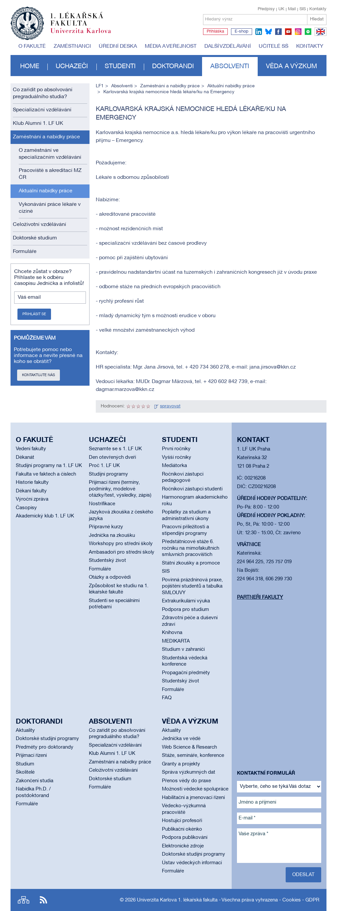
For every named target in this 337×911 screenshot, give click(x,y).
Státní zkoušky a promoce (191, 563)
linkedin (258, 31)
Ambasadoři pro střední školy (121, 552)
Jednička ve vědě (181, 738)
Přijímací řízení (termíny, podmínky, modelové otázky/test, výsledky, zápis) (120, 489)
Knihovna (172, 632)
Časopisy (26, 508)
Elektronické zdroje (183, 846)
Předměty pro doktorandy (44, 747)
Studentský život (107, 560)
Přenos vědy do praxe (186, 781)
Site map (23, 900)
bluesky (268, 31)
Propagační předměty (186, 673)
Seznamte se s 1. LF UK (115, 449)
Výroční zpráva (32, 499)
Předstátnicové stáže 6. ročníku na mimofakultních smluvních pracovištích (190, 548)
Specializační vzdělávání (42, 110)
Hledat (317, 19)
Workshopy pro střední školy (121, 543)
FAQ (166, 698)
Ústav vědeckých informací (192, 863)
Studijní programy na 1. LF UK (49, 465)
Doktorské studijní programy (47, 738)
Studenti (120, 66)
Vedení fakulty (31, 449)
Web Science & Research (189, 747)
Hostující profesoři (182, 820)
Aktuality (25, 730)
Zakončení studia (34, 781)
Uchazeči (72, 66)
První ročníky (176, 449)
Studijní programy (108, 474)
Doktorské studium (35, 238)
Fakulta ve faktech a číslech (46, 474)
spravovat (170, 406)
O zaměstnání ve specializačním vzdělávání (50, 154)
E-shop (241, 32)
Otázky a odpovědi (110, 577)
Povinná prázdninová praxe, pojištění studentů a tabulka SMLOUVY (192, 586)
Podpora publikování (184, 837)
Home (29, 66)
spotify (308, 31)
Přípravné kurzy (106, 527)
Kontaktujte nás (38, 375)
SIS (302, 9)
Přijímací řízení (31, 755)
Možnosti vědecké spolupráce (195, 789)
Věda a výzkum (291, 66)
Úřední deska (118, 46)
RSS (43, 900)
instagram (298, 31)
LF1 (100, 86)
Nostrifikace (102, 504)
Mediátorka (174, 465)
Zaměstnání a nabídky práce (46, 137)
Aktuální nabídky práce (45, 191)
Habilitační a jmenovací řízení (193, 797)
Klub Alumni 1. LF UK (38, 123)
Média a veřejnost (170, 46)
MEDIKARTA (176, 641)
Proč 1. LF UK (104, 465)
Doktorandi (173, 66)
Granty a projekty (181, 764)
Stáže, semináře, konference (193, 755)
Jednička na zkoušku (112, 535)
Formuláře (25, 251)
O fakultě (32, 46)
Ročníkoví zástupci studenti (192, 489)
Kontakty (317, 9)
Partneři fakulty (260, 597)
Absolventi (229, 66)
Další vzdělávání (227, 46)
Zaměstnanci (72, 46)
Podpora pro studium (185, 609)
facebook (278, 31)
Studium (25, 764)
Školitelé (25, 772)
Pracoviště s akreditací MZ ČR (50, 174)
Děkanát (25, 457)
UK (281, 9)
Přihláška (215, 32)
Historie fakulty (32, 482)
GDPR (312, 900)
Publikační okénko (182, 829)
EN (319, 35)
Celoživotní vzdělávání (39, 224)
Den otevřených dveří (112, 457)
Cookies (291, 900)
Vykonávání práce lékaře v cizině (50, 208)
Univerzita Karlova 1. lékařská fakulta (177, 900)
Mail (292, 9)
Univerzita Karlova (85, 34)
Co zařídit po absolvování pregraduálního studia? (42, 93)
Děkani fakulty (31, 491)
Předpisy (266, 9)
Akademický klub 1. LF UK (45, 516)
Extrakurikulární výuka (186, 601)
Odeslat (303, 874)
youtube (288, 31)
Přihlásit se (34, 314)
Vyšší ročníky (176, 457)
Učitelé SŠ (273, 46)
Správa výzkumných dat (188, 772)
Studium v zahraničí (183, 649)
